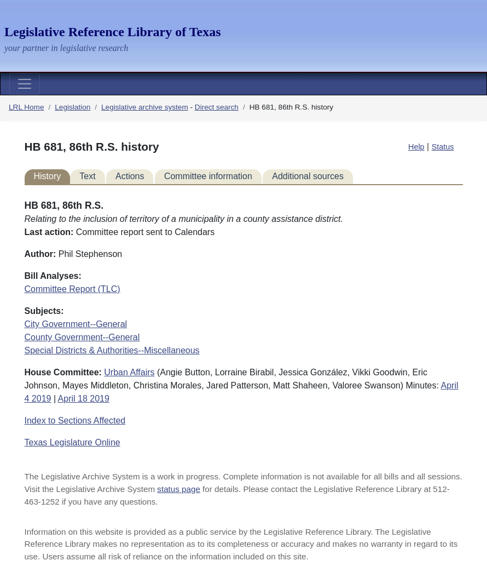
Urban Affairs (129, 372)
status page (178, 489)
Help (416, 146)
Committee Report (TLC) (72, 289)
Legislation (72, 107)
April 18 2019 (83, 398)
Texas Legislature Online (72, 442)
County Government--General (82, 337)
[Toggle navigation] (24, 84)
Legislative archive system (144, 107)
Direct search (217, 107)
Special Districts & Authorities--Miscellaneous (112, 350)
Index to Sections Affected (75, 420)
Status (443, 146)
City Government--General (76, 324)
